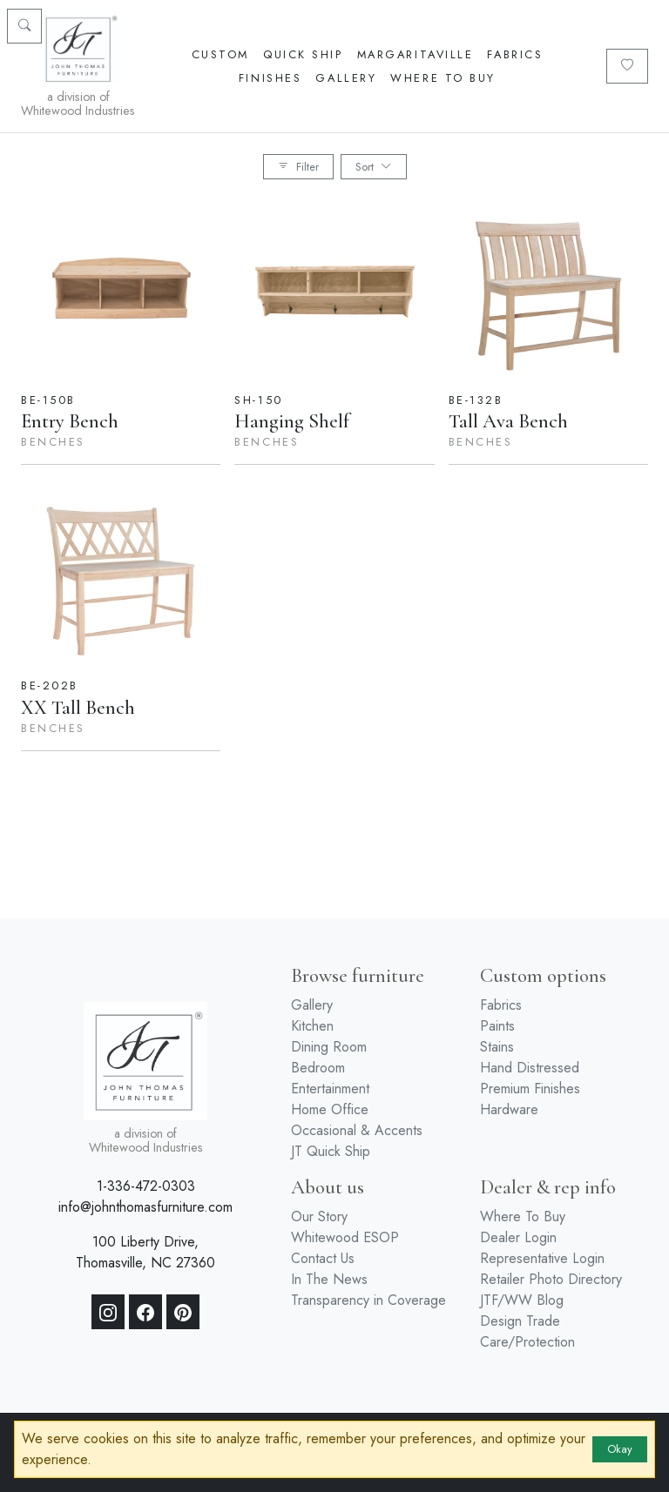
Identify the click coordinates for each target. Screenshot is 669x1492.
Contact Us (323, 1258)
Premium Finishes (530, 1089)
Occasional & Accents (356, 1130)
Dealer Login (518, 1237)
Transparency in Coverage (368, 1300)
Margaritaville (415, 54)
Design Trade (520, 1321)
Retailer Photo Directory (551, 1279)
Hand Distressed (529, 1068)
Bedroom (318, 1068)
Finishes (270, 78)
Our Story (319, 1216)
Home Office (329, 1109)
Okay (619, 1449)
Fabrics (515, 54)
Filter (298, 166)
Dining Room (329, 1047)
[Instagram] (108, 1311)
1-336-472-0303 (146, 1186)
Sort (373, 166)
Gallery (345, 78)
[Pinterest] (182, 1311)
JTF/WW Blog (522, 1300)
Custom (220, 54)
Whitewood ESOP (345, 1237)
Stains (497, 1047)
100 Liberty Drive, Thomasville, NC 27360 (145, 1252)
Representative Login (542, 1258)
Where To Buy (443, 78)
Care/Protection (527, 1342)
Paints (497, 1026)
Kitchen (312, 1026)
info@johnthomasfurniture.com (145, 1207)
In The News (329, 1279)
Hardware (509, 1109)
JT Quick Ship (330, 1151)
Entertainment (330, 1089)
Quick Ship (303, 54)
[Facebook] (145, 1311)
